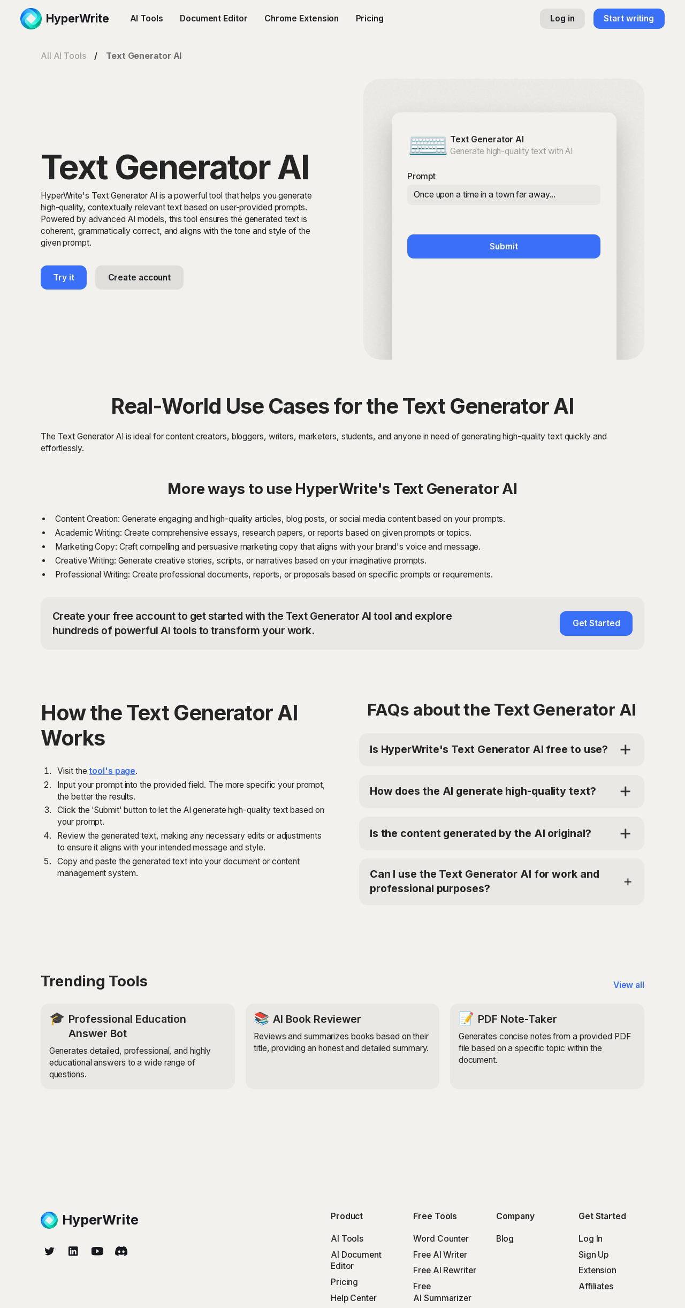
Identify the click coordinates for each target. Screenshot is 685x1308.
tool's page (112, 771)
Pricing (370, 18)
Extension (597, 1270)
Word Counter (441, 1239)
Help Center (354, 1298)
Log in (562, 18)
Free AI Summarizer (442, 1292)
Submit (503, 246)
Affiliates (596, 1286)
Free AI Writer (440, 1255)
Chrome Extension (301, 18)
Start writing (629, 18)
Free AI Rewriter (444, 1270)
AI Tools (146, 18)
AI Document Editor (356, 1261)
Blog (505, 1239)
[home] (64, 18)
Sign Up (593, 1255)
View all (628, 985)
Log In (591, 1239)
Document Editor (214, 18)
